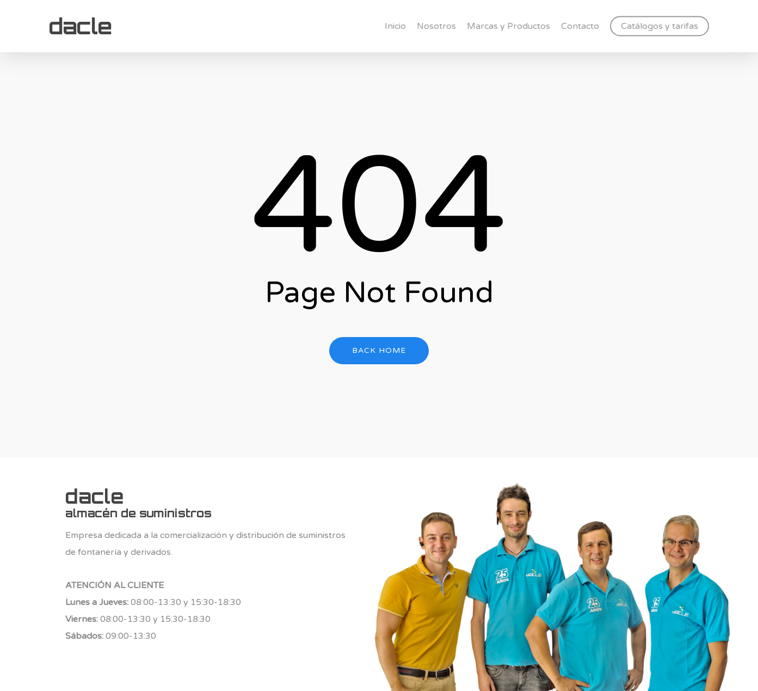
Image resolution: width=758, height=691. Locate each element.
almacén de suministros (138, 513)
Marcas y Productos (508, 26)
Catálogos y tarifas (659, 26)
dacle (80, 26)
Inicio (395, 26)
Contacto (580, 26)
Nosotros (436, 26)
